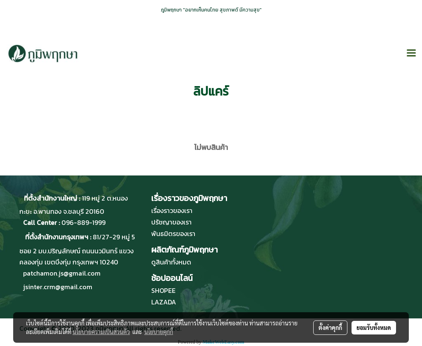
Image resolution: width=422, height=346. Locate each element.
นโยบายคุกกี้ (158, 331)
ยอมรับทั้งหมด (373, 327)
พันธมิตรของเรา (173, 233)
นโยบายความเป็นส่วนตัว (101, 331)
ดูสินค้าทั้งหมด (171, 262)
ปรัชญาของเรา (171, 222)
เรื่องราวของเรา (171, 210)
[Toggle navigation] (411, 53)
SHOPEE (163, 290)
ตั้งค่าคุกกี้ (330, 327)
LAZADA (163, 302)
